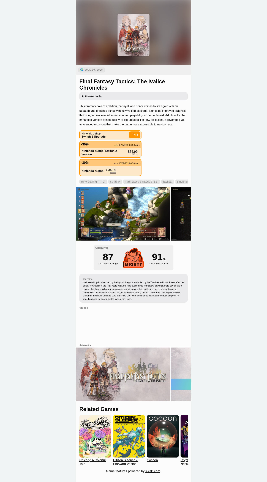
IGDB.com (152, 471)
